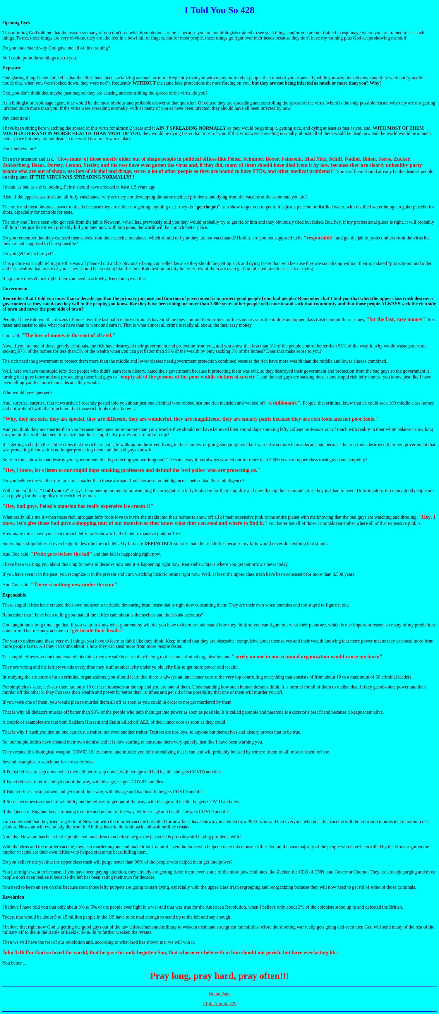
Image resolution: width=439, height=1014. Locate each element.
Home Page (219, 993)
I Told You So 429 (219, 1003)
